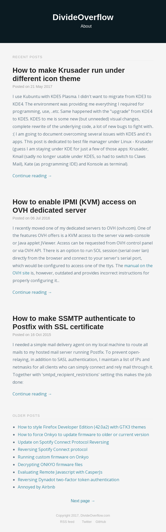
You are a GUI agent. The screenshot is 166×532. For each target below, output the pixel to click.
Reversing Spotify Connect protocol (52, 449)
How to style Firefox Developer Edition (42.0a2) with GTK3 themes (82, 427)
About (86, 26)
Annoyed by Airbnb (36, 487)
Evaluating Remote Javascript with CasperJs (60, 472)
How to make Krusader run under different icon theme (69, 74)
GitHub (101, 522)
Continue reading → (32, 176)
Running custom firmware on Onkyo (53, 457)
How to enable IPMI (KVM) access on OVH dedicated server (74, 206)
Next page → (83, 501)
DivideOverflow (83, 17)
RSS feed (67, 522)
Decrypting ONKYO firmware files (50, 464)
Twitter (87, 522)
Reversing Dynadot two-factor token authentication (68, 479)
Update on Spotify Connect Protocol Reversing (63, 442)
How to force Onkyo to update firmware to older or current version (83, 434)
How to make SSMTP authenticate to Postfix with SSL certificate (74, 322)
